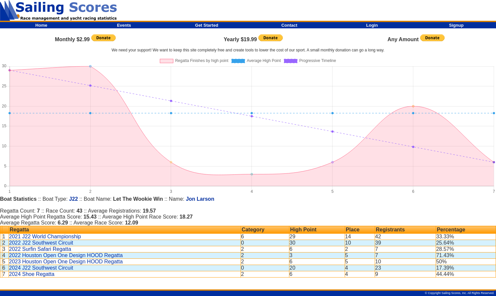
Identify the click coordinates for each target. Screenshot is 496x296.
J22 (73, 199)
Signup (456, 25)
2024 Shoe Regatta (31, 274)
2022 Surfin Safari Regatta (40, 249)
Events (124, 25)
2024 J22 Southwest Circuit (41, 268)
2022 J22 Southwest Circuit (41, 243)
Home (41, 25)
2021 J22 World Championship (45, 236)
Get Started (206, 25)
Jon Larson (200, 199)
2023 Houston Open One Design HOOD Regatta (66, 261)
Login (372, 25)
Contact (289, 25)
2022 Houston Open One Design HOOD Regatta (66, 255)
